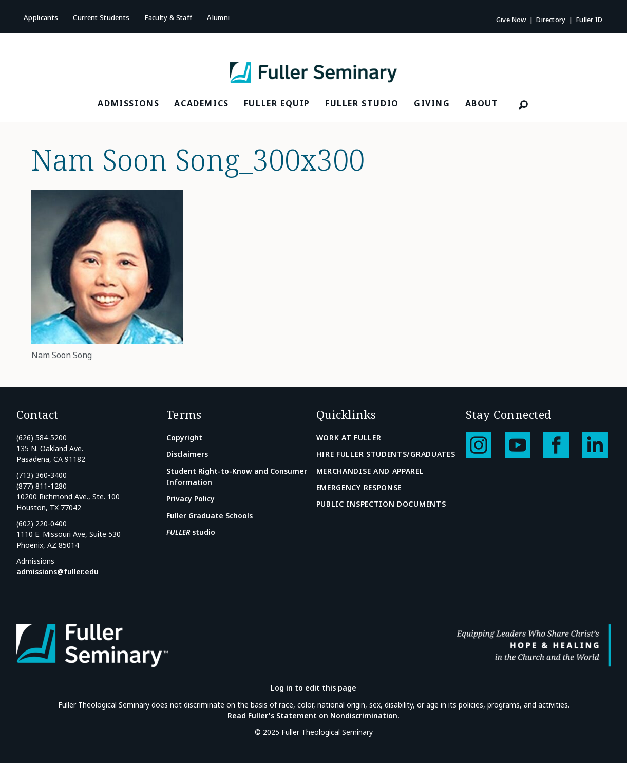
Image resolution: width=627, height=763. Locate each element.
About (482, 103)
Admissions (128, 103)
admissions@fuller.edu (57, 571)
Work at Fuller (349, 437)
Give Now (511, 19)
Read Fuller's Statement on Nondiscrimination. (313, 715)
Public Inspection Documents (381, 504)
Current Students (101, 17)
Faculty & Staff (168, 17)
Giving (432, 103)
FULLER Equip (277, 103)
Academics (201, 103)
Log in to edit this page (313, 688)
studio (190, 532)
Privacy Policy (190, 499)
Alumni (218, 17)
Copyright (184, 437)
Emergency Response (359, 487)
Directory (550, 19)
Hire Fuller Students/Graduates (385, 454)
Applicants (41, 17)
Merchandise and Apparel (370, 471)
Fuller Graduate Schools (209, 515)
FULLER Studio (362, 103)
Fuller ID (589, 19)
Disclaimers (187, 454)
